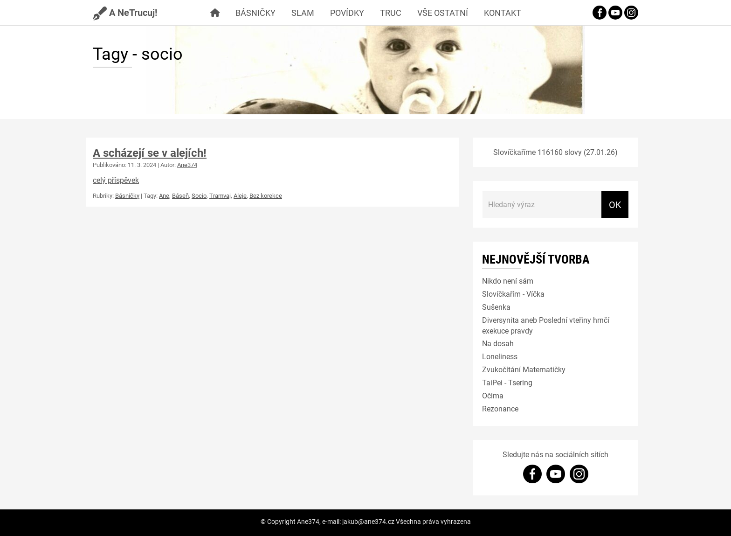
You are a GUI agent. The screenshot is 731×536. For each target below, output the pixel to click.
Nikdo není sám (507, 280)
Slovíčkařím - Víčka (513, 294)
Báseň (180, 195)
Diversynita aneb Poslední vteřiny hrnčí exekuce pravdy (545, 325)
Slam (302, 12)
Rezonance (500, 408)
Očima (492, 395)
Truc (390, 12)
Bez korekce (265, 195)
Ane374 (187, 164)
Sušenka (496, 307)
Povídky (347, 12)
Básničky (255, 12)
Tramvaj (220, 195)
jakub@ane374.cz (368, 521)
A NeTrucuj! (125, 12)
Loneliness (499, 356)
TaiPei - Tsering (507, 382)
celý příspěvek (116, 180)
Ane (164, 195)
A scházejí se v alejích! (150, 152)
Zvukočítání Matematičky (523, 369)
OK (615, 204)
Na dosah (498, 343)
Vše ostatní (442, 12)
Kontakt (502, 12)
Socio (199, 195)
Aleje (240, 195)
